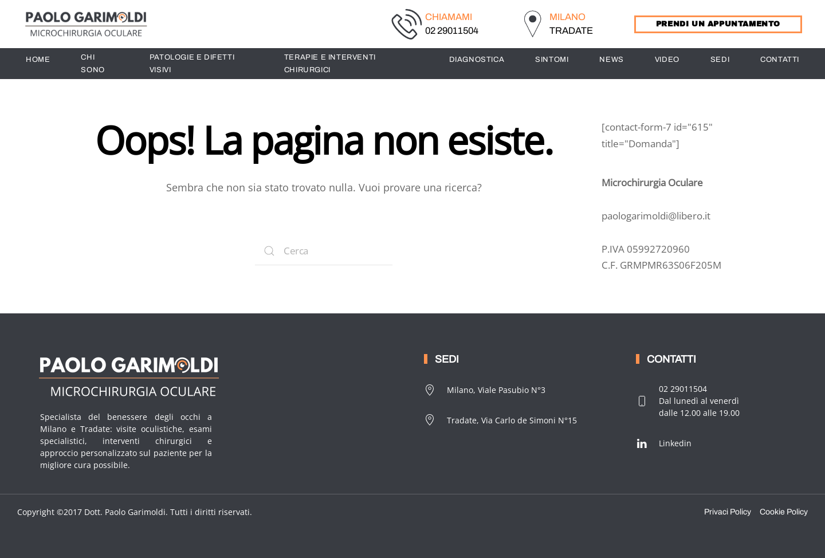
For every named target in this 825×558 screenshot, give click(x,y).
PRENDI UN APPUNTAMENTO (718, 24)
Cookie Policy (784, 512)
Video (667, 60)
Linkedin (664, 443)
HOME (38, 60)
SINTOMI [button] (551, 60)
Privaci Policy (727, 512)
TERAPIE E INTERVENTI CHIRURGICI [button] (330, 63)
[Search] (323, 251)
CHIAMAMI (448, 17)
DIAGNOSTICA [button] (477, 60)
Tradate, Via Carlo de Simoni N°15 (500, 420)
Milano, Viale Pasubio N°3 (484, 390)
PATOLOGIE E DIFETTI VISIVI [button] (192, 63)
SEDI (719, 60)
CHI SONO (92, 63)
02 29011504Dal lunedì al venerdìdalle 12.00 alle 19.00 (688, 400)
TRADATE (571, 31)
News (611, 60)
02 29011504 (451, 31)
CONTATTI (779, 60)
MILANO (567, 17)
